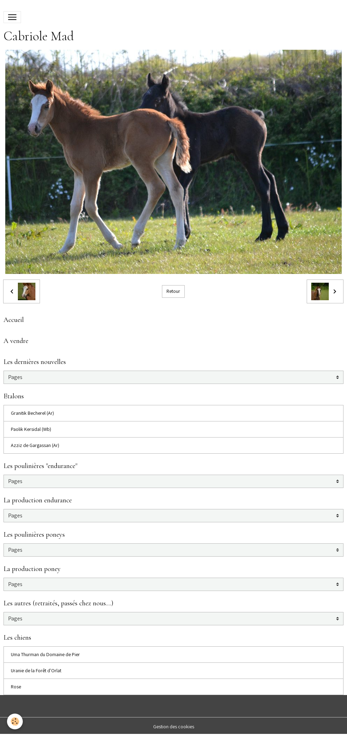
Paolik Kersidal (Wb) (31, 429)
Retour (173, 291)
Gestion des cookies (173, 726)
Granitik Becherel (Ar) (32, 413)
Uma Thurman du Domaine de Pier (45, 654)
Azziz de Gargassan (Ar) (35, 445)
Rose (16, 686)
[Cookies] (15, 721)
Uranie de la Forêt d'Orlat (36, 670)
